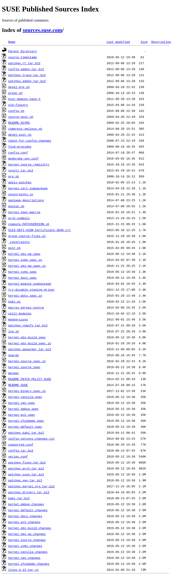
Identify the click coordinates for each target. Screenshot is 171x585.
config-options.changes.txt (31, 438)
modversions (18, 319)
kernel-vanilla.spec (25, 397)
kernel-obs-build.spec (27, 337)
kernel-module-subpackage (29, 283)
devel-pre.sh (19, 87)
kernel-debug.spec (23, 409)
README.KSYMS (19, 123)
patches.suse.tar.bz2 (26, 474)
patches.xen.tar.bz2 (25, 480)
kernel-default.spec (25, 427)
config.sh (16, 111)
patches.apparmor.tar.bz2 (29, 349)
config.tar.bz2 (20, 450)
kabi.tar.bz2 (19, 498)
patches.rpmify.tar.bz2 (28, 325)
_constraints (19, 242)
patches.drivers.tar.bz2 (28, 492)
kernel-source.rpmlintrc (28, 164)
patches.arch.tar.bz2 (26, 468)
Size (144, 42)
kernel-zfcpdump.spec (26, 421)
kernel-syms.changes (25, 546)
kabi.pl (14, 301)
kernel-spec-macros (24, 212)
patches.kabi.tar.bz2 (26, 432)
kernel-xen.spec (21, 403)
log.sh (13, 331)
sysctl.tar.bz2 (20, 170)
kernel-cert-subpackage (28, 188)
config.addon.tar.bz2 (26, 69)
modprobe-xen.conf (23, 158)
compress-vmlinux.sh (25, 129)
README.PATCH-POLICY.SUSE (29, 379)
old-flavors (18, 105)
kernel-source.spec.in (27, 361)
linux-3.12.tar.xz (23, 570)
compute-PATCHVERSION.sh (28, 224)
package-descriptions (26, 200)
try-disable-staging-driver (31, 289)
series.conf (18, 456)
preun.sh (15, 93)
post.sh (14, 248)
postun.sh (16, 206)
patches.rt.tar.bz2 (24, 63)
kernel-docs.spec (22, 278)
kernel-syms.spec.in (25, 260)
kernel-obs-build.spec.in (29, 343)
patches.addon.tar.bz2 (27, 81)
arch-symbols (19, 218)
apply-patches (19, 182)
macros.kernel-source (26, 307)
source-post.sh (20, 117)
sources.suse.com (42, 30)
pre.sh (13, 176)
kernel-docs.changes (25, 516)
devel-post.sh (19, 134)
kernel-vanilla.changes (28, 552)
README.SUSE (18, 385)
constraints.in (20, 194)
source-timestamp (22, 57)
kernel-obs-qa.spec (24, 254)
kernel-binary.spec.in (27, 391)
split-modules (19, 313)
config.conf (18, 152)
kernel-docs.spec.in (25, 295)
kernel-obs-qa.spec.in (27, 266)
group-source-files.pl (27, 236)
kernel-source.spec (24, 367)
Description (161, 42)
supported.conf (20, 444)
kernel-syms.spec (22, 272)
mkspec (13, 373)
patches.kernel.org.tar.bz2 (31, 486)
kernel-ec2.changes (24, 522)
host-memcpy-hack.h (24, 99)
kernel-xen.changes (24, 558)
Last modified (118, 42)
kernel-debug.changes (26, 504)
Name (11, 42)
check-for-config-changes (29, 140)
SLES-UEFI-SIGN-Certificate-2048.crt (39, 230)
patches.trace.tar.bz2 (27, 75)
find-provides (19, 146)
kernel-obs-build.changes (29, 528)
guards (13, 355)
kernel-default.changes (28, 510)
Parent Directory (22, 51)
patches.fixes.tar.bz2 (27, 462)
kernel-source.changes (27, 540)
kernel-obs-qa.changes (27, 534)
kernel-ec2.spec (21, 415)
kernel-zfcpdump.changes (28, 564)
